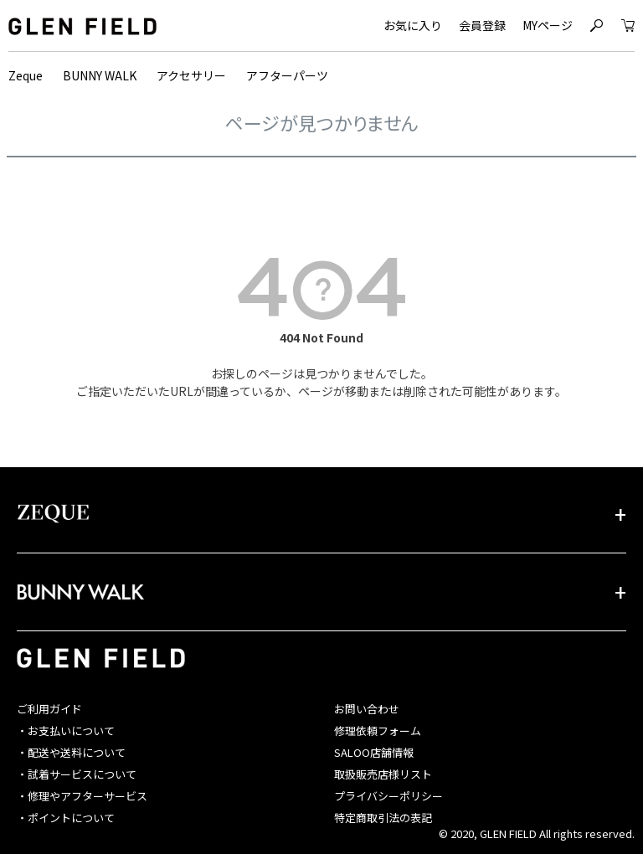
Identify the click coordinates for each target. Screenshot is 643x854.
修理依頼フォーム (377, 730)
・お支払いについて (66, 730)
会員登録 (482, 25)
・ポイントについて (66, 818)
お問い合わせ (366, 709)
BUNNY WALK (99, 75)
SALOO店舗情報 (374, 752)
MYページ (547, 25)
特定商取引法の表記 (383, 818)
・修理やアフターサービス (82, 796)
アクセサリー (191, 75)
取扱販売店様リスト (383, 774)
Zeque (25, 75)
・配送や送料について (71, 752)
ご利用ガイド (49, 709)
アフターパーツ (287, 75)
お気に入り (412, 25)
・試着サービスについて (76, 774)
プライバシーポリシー (388, 796)
